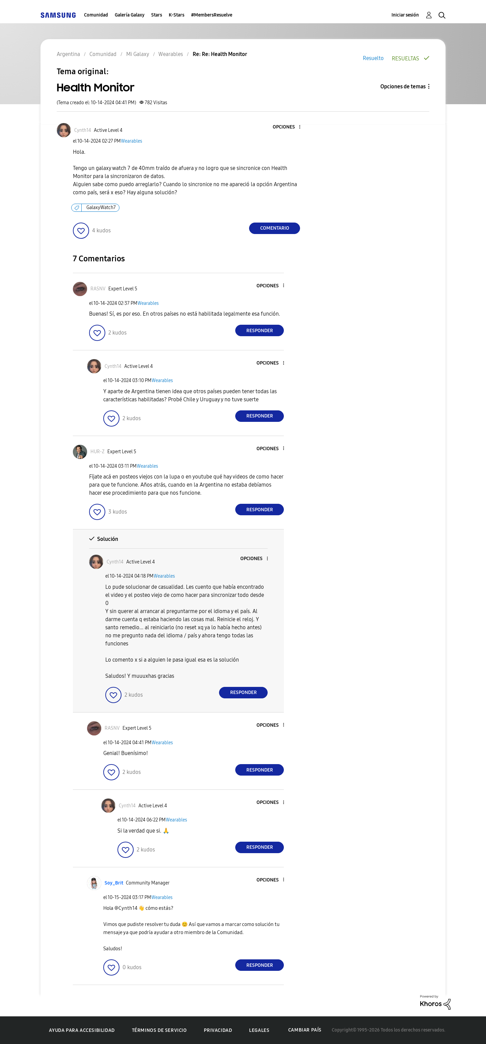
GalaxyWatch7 (101, 207)
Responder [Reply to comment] (259, 331)
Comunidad (96, 15)
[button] (288, 127)
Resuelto (373, 58)
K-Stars (176, 15)
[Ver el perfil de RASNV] (98, 289)
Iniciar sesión (405, 15)
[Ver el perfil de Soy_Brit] (114, 883)
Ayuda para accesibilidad (81, 1030)
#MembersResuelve (211, 15)
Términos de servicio (159, 1030)
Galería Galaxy (129, 15)
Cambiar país (305, 1030)
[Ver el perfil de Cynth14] (82, 130)
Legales (259, 1030)
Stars (156, 15)
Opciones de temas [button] (403, 86)
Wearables (131, 141)
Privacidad (218, 1030)
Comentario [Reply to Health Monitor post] (274, 228)
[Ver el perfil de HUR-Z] (97, 452)
